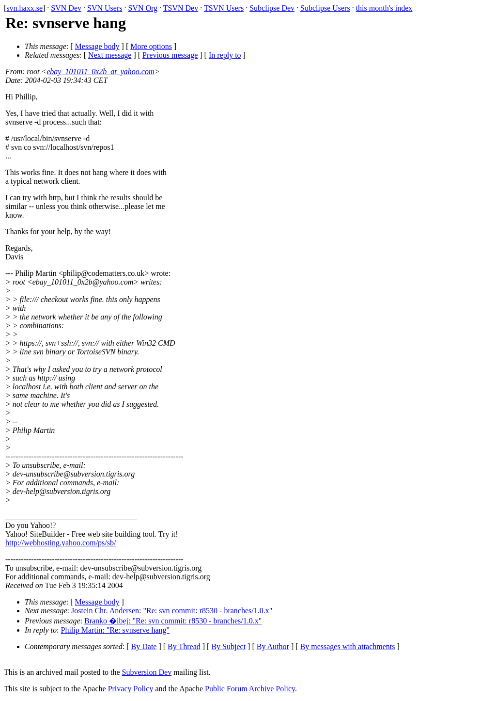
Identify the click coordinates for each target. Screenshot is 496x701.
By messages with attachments (347, 646)
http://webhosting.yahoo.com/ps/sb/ (60, 543)
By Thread (184, 646)
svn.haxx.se (24, 8)
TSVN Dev (180, 8)
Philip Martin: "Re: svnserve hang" (115, 630)
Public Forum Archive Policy (250, 689)
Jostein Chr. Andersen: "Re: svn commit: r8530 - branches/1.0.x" (171, 610)
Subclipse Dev (271, 8)
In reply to (225, 55)
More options (151, 46)
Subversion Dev (147, 672)
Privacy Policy (131, 689)
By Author (273, 646)
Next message (109, 55)
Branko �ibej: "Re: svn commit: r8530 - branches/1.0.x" (173, 621)
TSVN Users (224, 8)
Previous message (170, 55)
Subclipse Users (325, 8)
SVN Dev (66, 8)
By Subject (228, 646)
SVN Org (142, 8)
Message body (97, 46)
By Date (144, 646)
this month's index (384, 8)
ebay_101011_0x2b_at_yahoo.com (100, 71)
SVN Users (104, 8)
